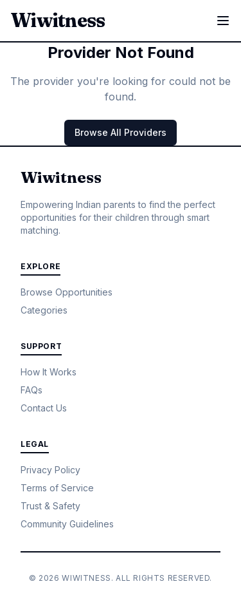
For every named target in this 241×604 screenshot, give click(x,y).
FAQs (31, 389)
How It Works (48, 371)
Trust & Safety (50, 505)
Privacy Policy (50, 469)
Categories (44, 310)
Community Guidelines (67, 523)
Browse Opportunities (66, 292)
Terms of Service (57, 487)
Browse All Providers (120, 132)
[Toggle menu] (223, 20)
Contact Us (44, 407)
